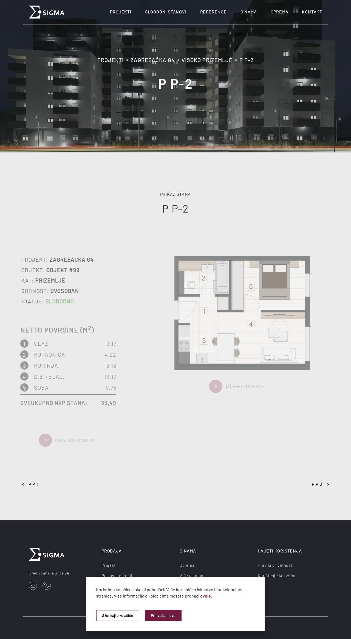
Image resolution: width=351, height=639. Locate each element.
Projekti (120, 11)
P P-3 (320, 484)
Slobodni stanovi (165, 11)
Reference (213, 11)
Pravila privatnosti (275, 565)
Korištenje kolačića (276, 575)
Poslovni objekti (116, 575)
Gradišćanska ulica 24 (49, 573)
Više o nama (191, 575)
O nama (248, 11)
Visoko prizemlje (207, 60)
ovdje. (206, 595)
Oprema (279, 11)
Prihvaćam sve (163, 615)
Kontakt (312, 11)
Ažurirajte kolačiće (117, 615)
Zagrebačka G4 (153, 60)
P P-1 (30, 484)
